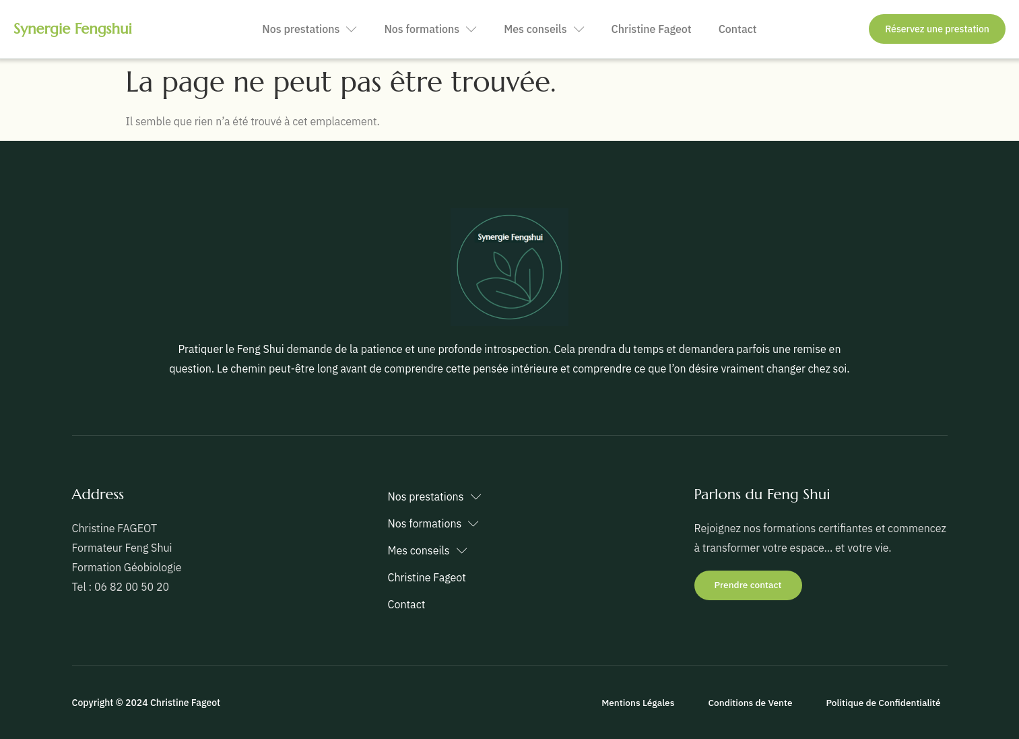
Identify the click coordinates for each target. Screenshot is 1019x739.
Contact (738, 29)
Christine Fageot (652, 29)
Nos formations (430, 29)
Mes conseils (544, 29)
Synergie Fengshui (72, 29)
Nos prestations (309, 29)
